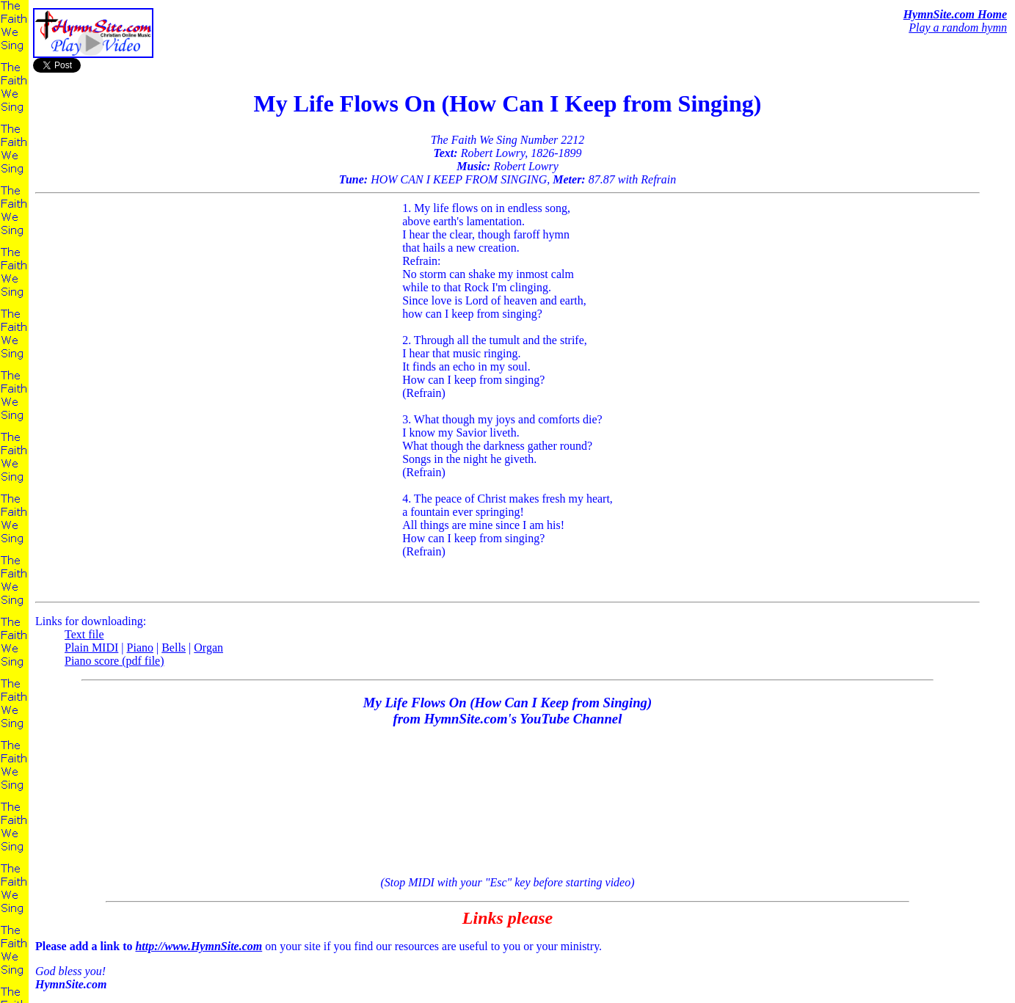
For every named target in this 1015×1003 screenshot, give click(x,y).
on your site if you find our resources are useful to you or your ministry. (507, 965)
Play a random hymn (958, 27)
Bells (173, 647)
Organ (208, 647)
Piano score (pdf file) (114, 660)
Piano (140, 647)
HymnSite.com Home (955, 14)
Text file (84, 634)
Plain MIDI (91, 647)
